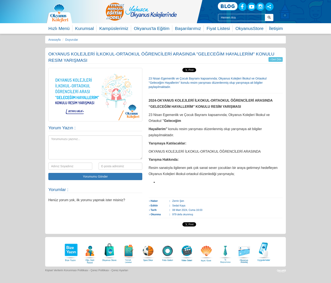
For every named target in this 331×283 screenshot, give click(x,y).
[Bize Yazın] (70, 251)
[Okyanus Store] (109, 251)
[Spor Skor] (148, 251)
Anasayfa (54, 39)
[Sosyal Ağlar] (269, 7)
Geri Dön (275, 59)
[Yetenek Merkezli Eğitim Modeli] (158, 11)
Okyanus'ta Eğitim (152, 28)
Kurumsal (84, 28)
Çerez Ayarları (119, 270)
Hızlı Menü (58, 28)
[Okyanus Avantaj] (244, 251)
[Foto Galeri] (167, 251)
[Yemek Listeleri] (129, 251)
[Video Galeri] (187, 251)
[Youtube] (251, 7)
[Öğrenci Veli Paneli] (90, 251)
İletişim (276, 28)
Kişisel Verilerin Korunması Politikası (66, 270)
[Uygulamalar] (263, 251)
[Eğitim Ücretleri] (206, 251)
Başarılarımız (188, 28)
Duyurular (71, 39)
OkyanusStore (249, 28)
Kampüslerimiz (113, 28)
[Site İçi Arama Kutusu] (241, 17)
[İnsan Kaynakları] (225, 251)
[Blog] (227, 6)
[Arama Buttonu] (269, 17)
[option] (158, 11)
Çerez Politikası (100, 270)
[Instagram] (260, 7)
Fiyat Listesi (218, 28)
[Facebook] (242, 7)
